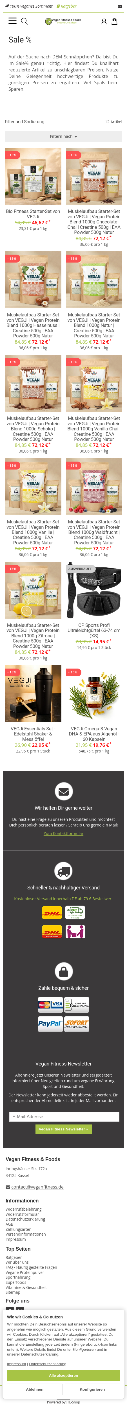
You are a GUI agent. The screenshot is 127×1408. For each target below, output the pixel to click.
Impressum (16, 1364)
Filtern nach (63, 136)
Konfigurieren (92, 1389)
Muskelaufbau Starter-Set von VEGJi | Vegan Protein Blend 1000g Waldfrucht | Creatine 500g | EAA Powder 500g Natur (94, 532)
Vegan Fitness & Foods (33, 1159)
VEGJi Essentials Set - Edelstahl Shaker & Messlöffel (33, 734)
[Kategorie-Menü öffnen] (12, 21)
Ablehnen (34, 1389)
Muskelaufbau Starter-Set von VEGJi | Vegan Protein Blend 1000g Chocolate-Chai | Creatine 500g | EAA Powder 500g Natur (94, 222)
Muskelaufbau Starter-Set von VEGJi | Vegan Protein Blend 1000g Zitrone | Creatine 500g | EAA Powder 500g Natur (32, 636)
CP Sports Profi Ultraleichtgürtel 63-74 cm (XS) (94, 630)
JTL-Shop (73, 1402)
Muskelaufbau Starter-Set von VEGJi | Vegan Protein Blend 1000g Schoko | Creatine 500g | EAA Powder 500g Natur (32, 429)
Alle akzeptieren (63, 1375)
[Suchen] (24, 21)
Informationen (22, 1201)
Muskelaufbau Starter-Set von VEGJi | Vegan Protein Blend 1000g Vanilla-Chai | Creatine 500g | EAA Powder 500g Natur (94, 429)
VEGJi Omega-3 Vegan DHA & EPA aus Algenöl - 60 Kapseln (94, 734)
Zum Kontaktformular (63, 833)
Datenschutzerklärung (39, 1354)
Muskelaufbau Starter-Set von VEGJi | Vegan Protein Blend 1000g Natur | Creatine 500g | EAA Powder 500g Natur (94, 325)
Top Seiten (18, 1249)
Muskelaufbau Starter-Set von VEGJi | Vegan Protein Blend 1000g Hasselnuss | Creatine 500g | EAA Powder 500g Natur (32, 325)
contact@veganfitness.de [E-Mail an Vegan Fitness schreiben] (37, 1187)
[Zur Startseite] (63, 21)
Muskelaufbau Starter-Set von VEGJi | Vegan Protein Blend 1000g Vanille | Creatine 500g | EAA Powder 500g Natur (32, 532)
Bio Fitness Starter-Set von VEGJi (33, 214)
